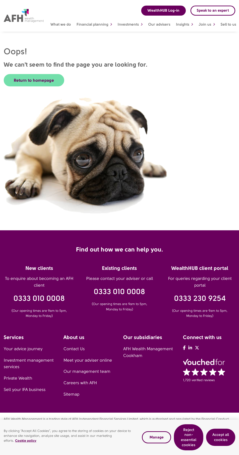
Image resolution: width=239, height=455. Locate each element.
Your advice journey (23, 348)
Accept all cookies (220, 439)
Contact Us (74, 348)
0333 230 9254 (200, 298)
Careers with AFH (80, 382)
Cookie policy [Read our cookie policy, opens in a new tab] (25, 442)
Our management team (86, 371)
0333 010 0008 (39, 298)
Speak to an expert (213, 10)
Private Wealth (18, 378)
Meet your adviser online (87, 360)
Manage (157, 439)
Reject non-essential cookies (188, 439)
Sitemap (71, 394)
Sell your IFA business (25, 389)
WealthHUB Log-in (163, 10)
